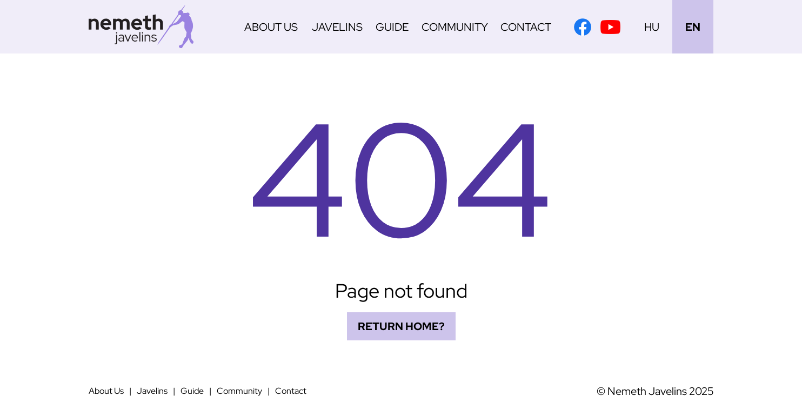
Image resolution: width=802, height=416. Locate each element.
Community (455, 27)
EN (692, 27)
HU (651, 27)
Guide (392, 27)
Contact (525, 27)
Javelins (337, 27)
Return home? (401, 326)
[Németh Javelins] (141, 26)
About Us (271, 27)
